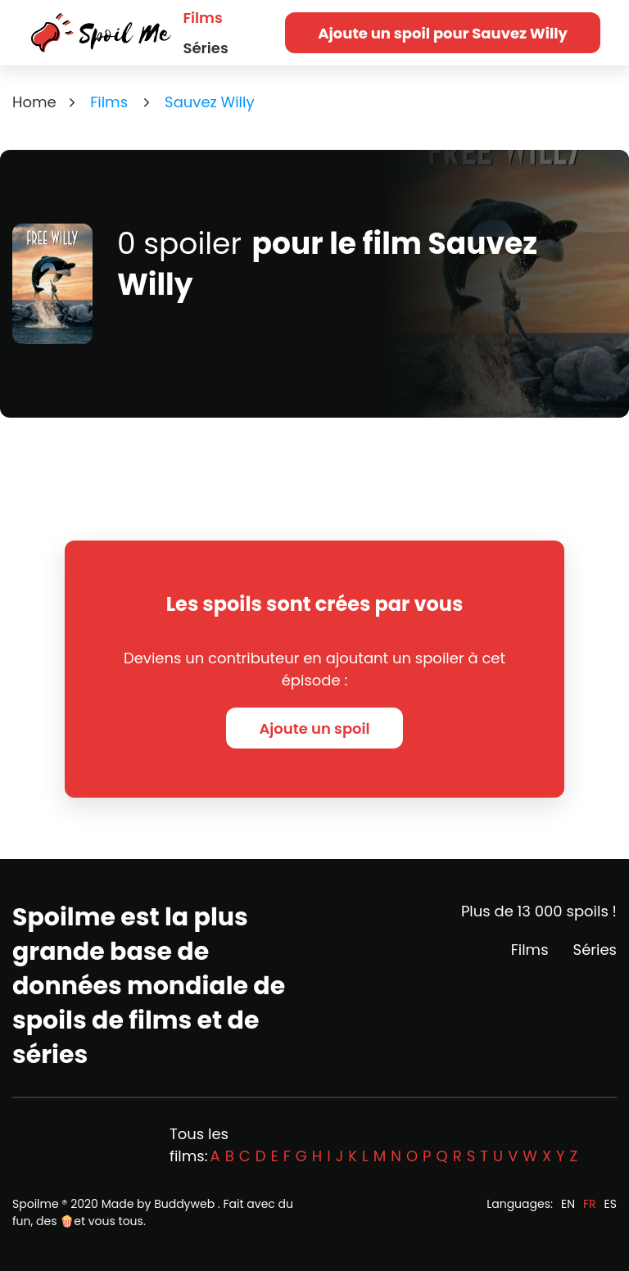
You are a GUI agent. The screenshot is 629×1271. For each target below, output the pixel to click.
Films (203, 17)
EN (568, 1204)
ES (610, 1204)
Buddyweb (184, 1204)
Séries (206, 48)
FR (589, 1204)
